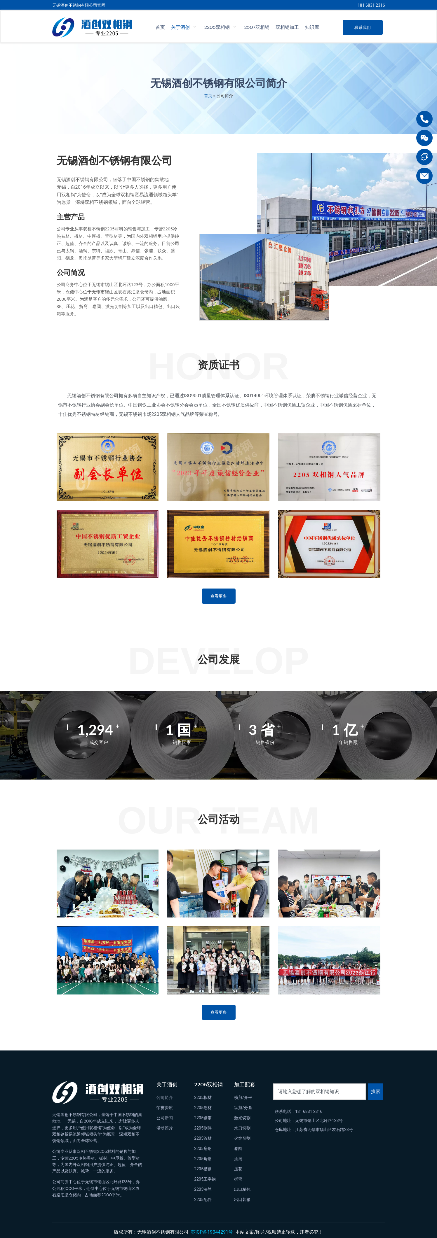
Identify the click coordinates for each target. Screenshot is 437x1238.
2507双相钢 (256, 27)
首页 (160, 27)
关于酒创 (184, 27)
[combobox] (319, 1091)
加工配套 (244, 1084)
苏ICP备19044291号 (212, 1232)
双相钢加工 (287, 27)
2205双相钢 (221, 27)
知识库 (312, 27)
